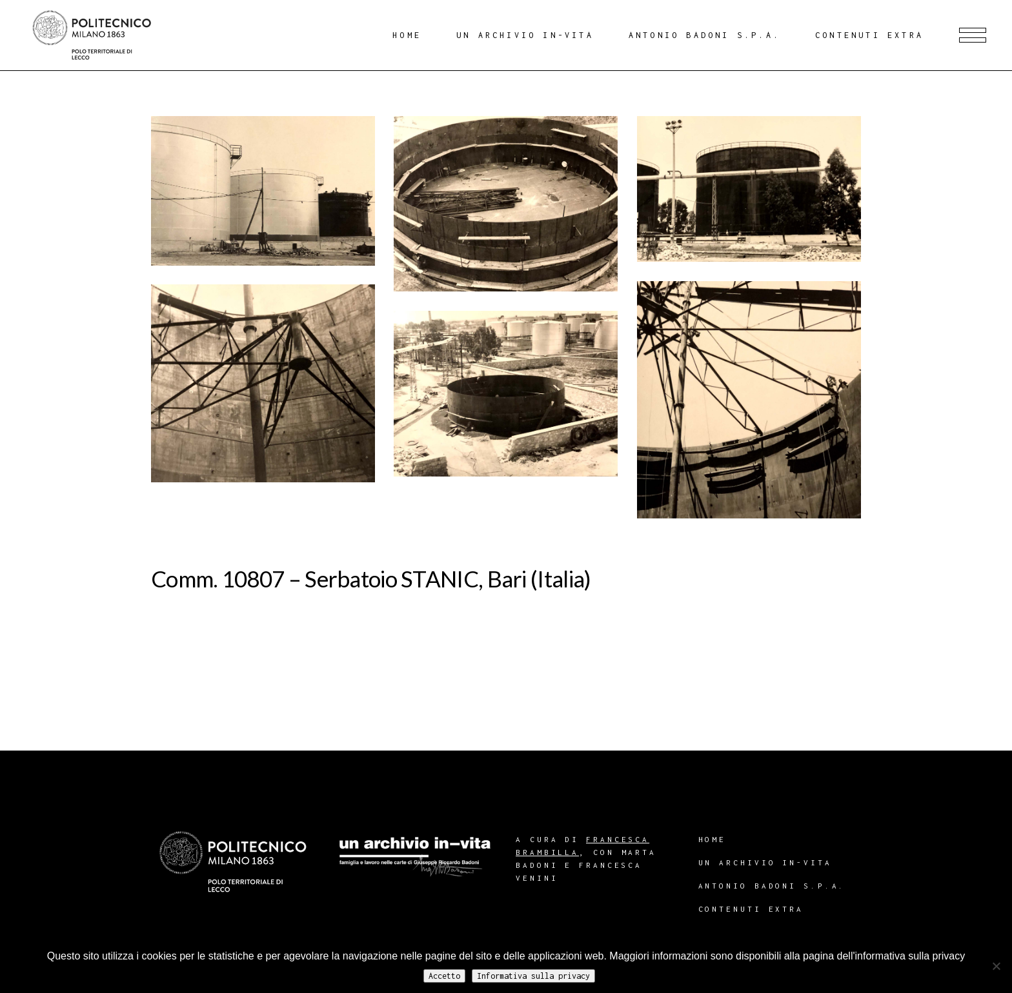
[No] (995, 965)
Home (712, 839)
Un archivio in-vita (765, 862)
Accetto (444, 976)
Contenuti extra (751, 909)
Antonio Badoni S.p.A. (772, 885)
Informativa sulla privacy (533, 976)
